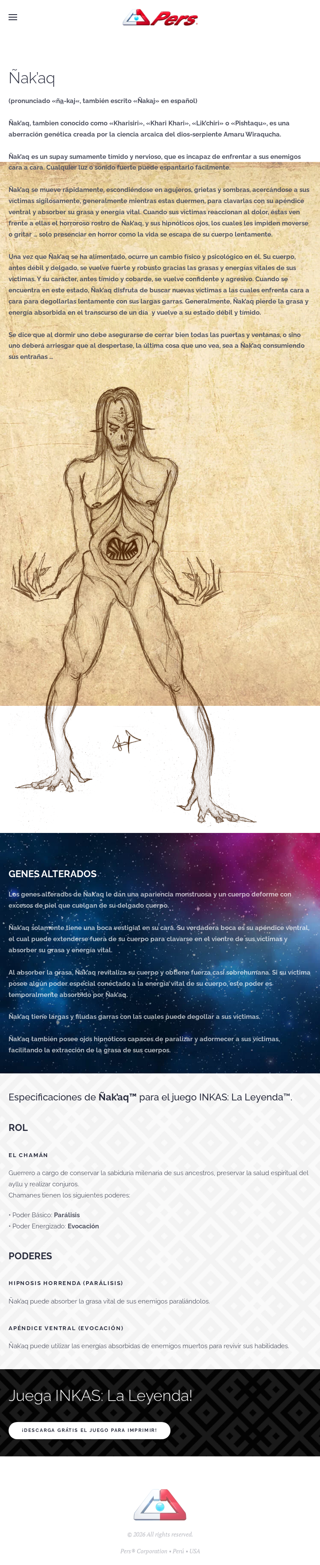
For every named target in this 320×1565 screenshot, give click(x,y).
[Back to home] (160, 17)
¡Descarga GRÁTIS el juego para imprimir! (89, 1430)
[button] (13, 17)
